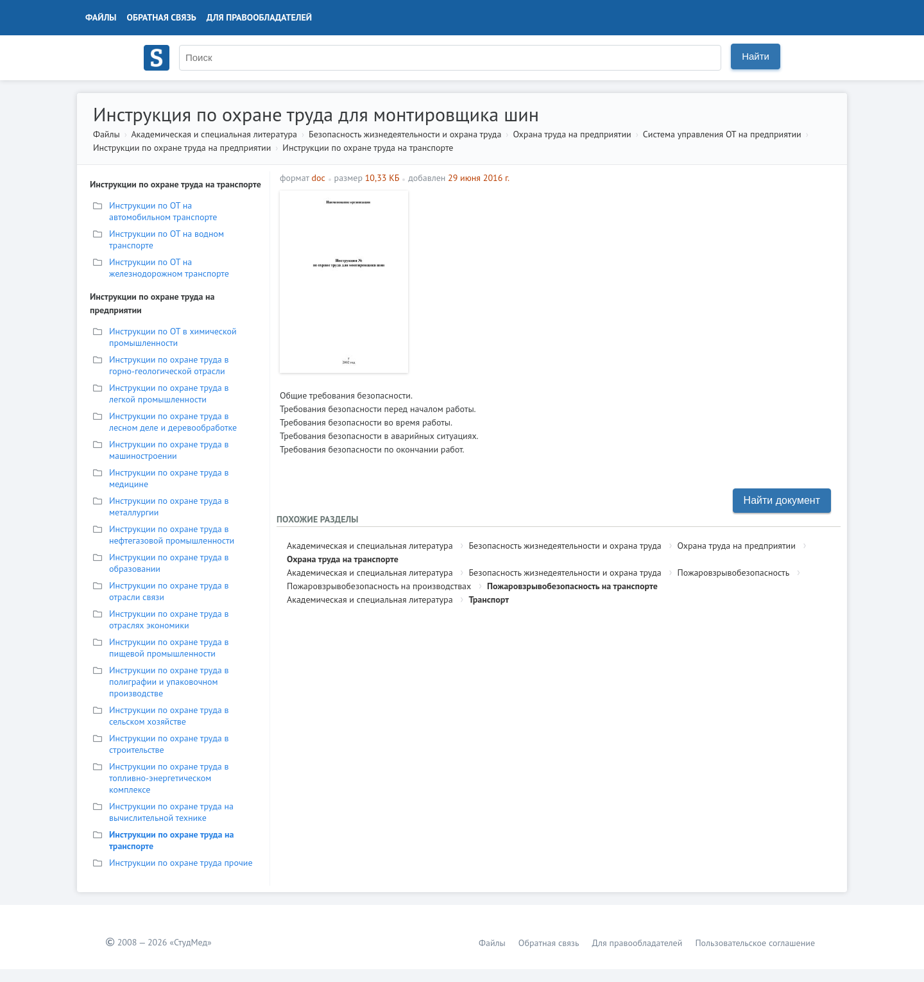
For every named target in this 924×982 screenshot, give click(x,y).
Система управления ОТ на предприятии (722, 134)
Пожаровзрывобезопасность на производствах (379, 586)
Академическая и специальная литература (214, 134)
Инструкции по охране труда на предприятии (182, 147)
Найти (755, 56)
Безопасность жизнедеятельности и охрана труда (405, 134)
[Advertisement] (626, 280)
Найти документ (782, 500)
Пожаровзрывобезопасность (734, 572)
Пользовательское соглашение (755, 943)
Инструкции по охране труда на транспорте (367, 147)
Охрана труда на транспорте (342, 559)
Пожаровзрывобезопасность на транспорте (572, 586)
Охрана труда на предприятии (572, 134)
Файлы (101, 17)
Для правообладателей (259, 17)
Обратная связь (161, 17)
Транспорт (488, 599)
